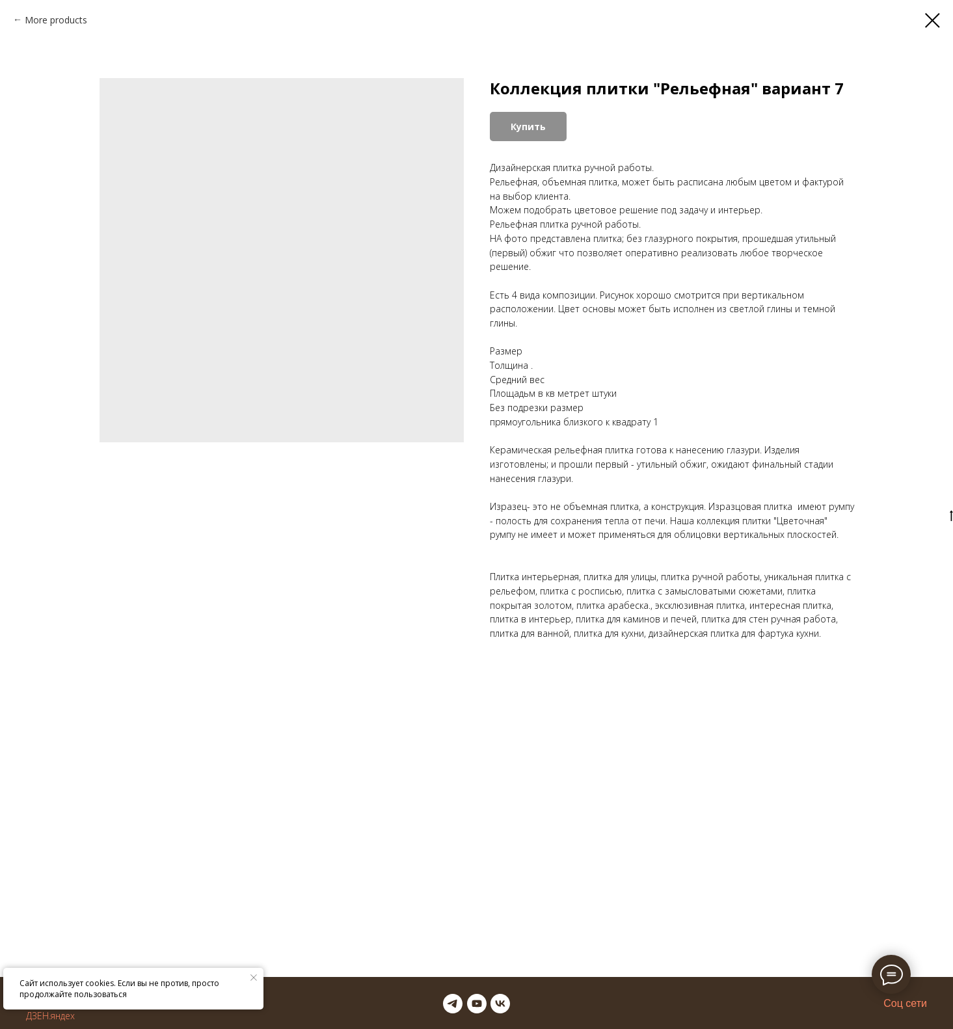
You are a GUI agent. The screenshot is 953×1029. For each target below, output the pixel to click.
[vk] (500, 1003)
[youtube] (477, 1003)
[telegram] (453, 1003)
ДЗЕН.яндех (50, 1015)
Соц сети (905, 1003)
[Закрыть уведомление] (253, 977)
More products (56, 20)
